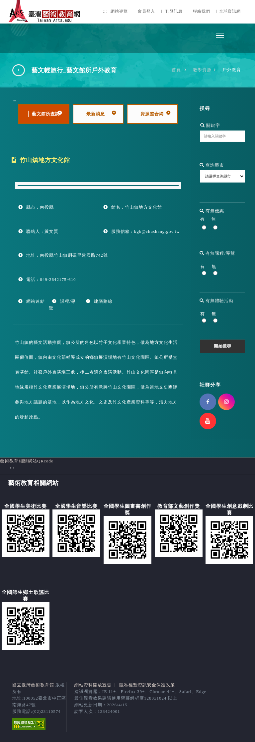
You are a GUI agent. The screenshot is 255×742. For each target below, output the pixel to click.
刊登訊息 (174, 11)
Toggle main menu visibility (220, 33)
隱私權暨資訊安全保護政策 (147, 684)
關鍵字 (210, 125)
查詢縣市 (212, 165)
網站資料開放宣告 (93, 684)
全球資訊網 (230, 11)
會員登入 (146, 11)
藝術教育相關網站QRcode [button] (26, 460)
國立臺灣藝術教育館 (33, 684)
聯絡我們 (201, 11)
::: (105, 11)
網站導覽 (119, 11)
